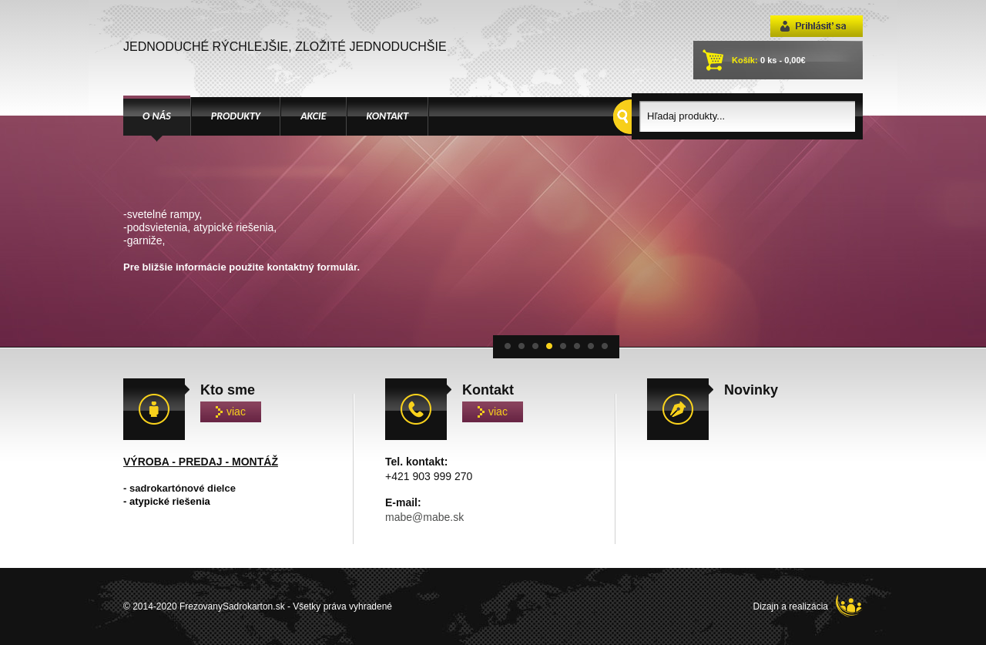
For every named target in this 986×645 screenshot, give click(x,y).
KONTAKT (388, 116)
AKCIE (313, 116)
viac (231, 411)
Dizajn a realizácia (808, 605)
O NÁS (157, 116)
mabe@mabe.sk (424, 517)
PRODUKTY (235, 116)
